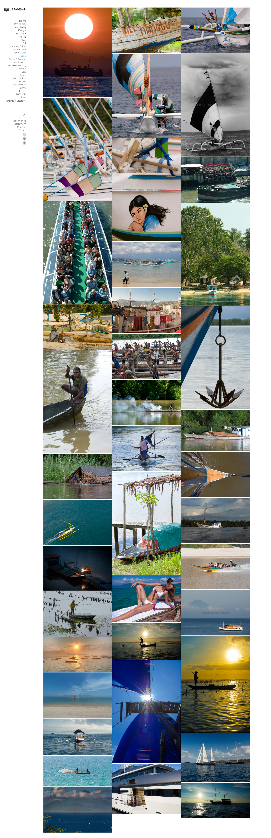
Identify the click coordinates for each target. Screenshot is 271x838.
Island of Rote (19, 78)
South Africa (20, 53)
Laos (24, 72)
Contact (21, 127)
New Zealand (19, 62)
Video (23, 97)
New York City (19, 85)
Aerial (23, 36)
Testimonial (19, 120)
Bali (24, 43)
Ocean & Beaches (17, 59)
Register (21, 117)
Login (23, 114)
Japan (23, 75)
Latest (22, 91)
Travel (22, 40)
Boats (23, 56)
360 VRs (21, 94)
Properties (20, 24)
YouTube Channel (16, 100)
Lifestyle (21, 30)
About (22, 130)
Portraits (21, 33)
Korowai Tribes (19, 46)
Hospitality (20, 27)
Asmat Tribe (20, 49)
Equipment (19, 123)
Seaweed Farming (17, 65)
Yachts (22, 88)
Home (22, 20)
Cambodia (21, 69)
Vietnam (22, 81)
